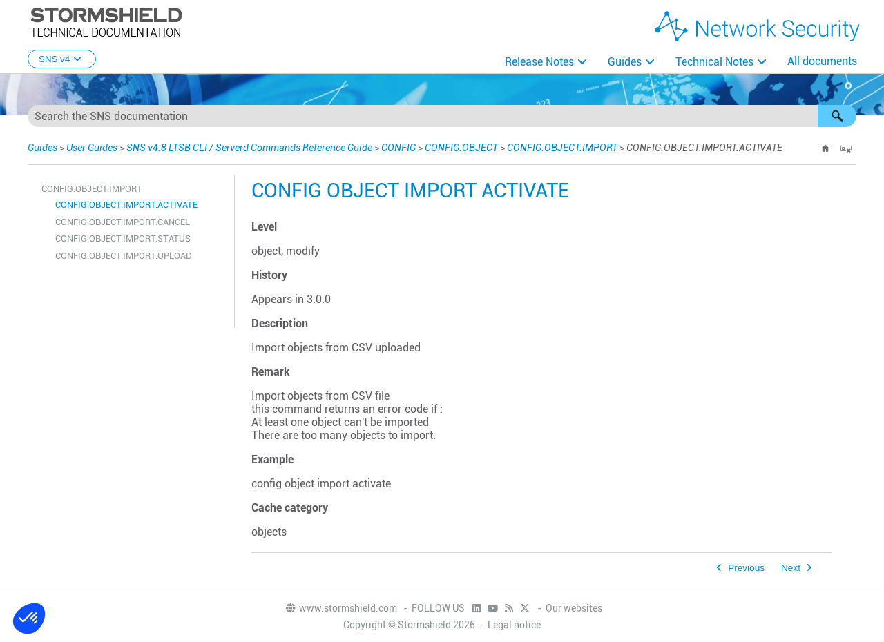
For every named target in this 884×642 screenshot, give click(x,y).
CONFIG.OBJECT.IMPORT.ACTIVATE (126, 205)
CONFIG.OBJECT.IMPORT (562, 147)
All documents (822, 61)
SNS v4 (62, 59)
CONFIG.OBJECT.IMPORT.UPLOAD (123, 256)
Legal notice (514, 624)
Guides (625, 61)
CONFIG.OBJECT (461, 147)
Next (790, 568)
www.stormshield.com (340, 608)
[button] (837, 116)
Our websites (574, 608)
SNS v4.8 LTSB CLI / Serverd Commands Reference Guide (249, 147)
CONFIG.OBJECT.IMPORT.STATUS (123, 238)
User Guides (91, 147)
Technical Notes (714, 61)
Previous (746, 568)
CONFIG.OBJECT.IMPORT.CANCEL (122, 222)
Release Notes (539, 61)
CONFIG (398, 147)
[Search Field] (442, 116)
